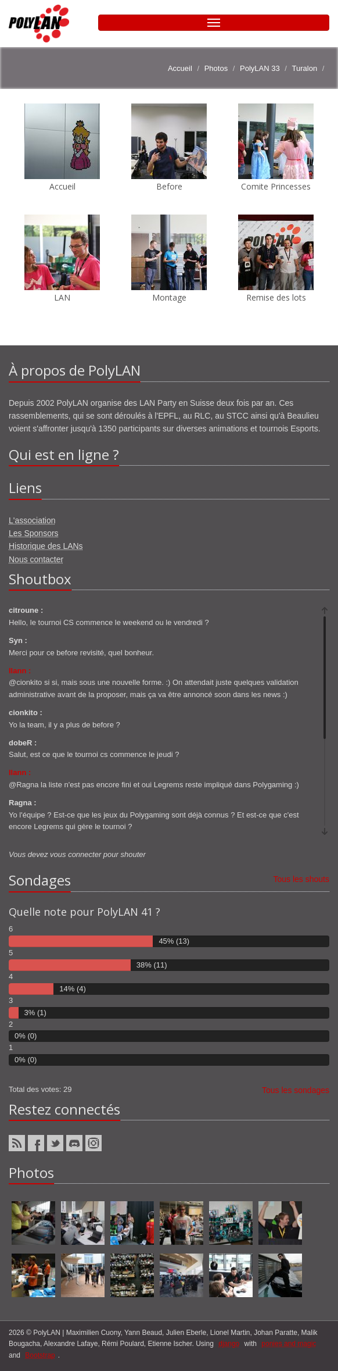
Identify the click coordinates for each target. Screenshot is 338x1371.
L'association (32, 520)
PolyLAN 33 (260, 68)
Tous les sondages (295, 1090)
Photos (216, 68)
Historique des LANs (46, 546)
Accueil (180, 68)
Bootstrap (40, 1355)
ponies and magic (288, 1344)
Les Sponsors (34, 533)
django (228, 1344)
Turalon (305, 68)
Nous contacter (36, 559)
